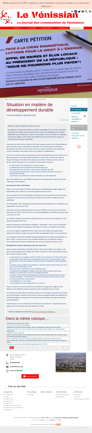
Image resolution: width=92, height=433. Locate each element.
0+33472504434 (15, 362)
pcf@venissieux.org (16, 366)
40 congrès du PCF (8, 409)
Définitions (75, 138)
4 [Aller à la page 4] (27, 347)
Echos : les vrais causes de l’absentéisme (18, 325)
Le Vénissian (77, 396)
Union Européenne (60, 396)
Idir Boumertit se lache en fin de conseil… (18, 323)
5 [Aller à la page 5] (32, 347)
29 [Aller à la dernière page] (63, 347)
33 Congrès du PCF (8, 394)
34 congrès (6, 396)
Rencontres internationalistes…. (63, 394)
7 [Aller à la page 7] (42, 347)
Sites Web (75, 133)
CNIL (43, 417)
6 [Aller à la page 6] (37, 347)
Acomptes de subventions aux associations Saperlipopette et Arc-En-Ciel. (27, 344)
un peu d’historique (16, 370)
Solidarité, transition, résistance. (16, 333)
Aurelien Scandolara (64, 120)
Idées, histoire (46, 392)
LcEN (47, 417)
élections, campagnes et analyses (82, 399)
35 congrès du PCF (8, 399)
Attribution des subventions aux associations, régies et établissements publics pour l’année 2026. (34, 327)
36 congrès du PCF (8, 401)
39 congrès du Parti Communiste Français (13, 407)
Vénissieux (10, 99)
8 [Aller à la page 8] (47, 347)
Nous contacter (30, 376)
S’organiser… (8, 392)
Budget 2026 (10, 331)
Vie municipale (18, 99)
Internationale (61, 392)
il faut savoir (57, 417)
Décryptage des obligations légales (69, 417)
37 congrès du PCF (8, 403)
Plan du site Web (17, 386)
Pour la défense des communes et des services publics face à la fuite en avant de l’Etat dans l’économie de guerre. (36, 341)
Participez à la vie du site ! (82, 428)
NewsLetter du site (78, 136)
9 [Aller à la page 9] (52, 347)
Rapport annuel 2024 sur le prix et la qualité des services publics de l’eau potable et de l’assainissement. (36, 329)
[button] (72, 12)
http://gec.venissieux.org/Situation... (43, 311)
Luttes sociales (30, 394)
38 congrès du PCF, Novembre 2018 (12, 405)
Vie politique (32, 392)
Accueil (74, 106)
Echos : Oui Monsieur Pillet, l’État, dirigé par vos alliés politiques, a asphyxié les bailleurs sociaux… (34, 338)
